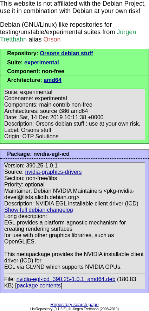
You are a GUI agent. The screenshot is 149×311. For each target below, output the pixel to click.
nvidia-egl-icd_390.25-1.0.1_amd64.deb (66, 279)
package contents (39, 285)
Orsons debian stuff (66, 53)
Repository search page (74, 304)
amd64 (52, 80)
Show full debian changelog (38, 210)
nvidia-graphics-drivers (53, 172)
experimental (41, 62)
